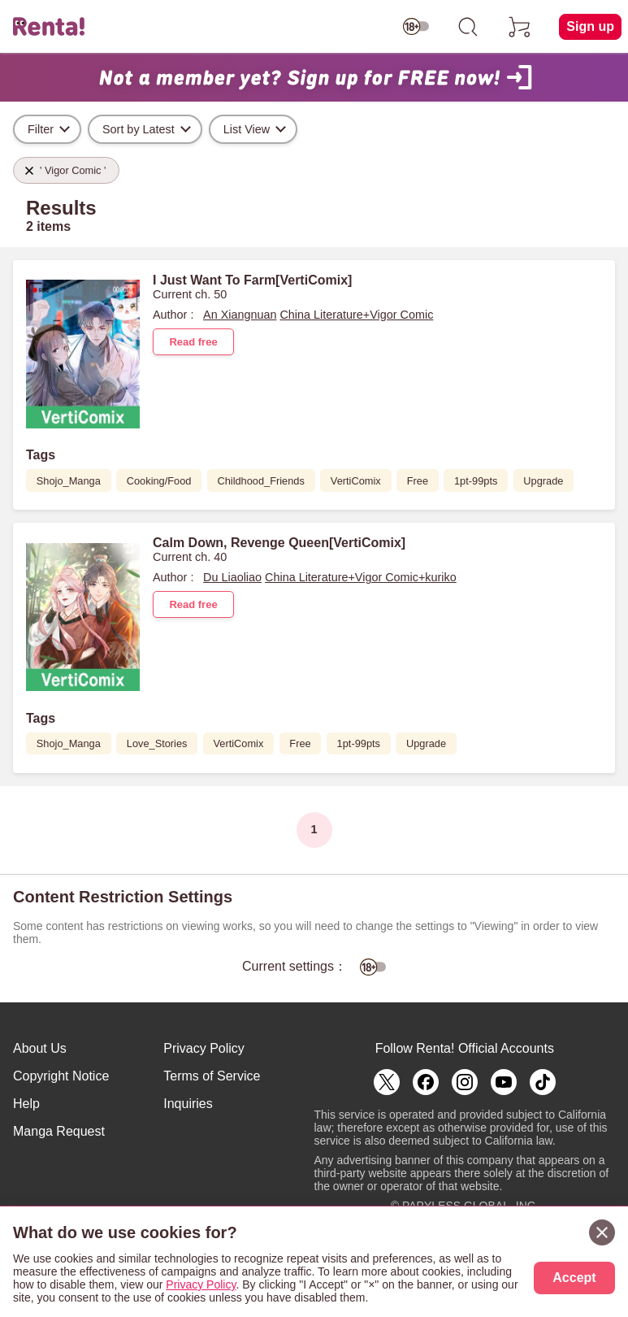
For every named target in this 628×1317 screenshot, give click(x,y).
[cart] (520, 27)
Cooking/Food (159, 481)
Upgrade (543, 481)
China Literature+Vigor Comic (356, 314)
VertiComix (356, 481)
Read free (193, 342)
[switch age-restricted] (416, 27)
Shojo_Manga (69, 481)
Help (26, 1104)
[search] (468, 27)
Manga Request (59, 1131)
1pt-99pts (475, 481)
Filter (41, 129)
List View (246, 129)
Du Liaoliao (232, 577)
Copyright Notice (61, 1076)
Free (417, 481)
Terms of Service (211, 1076)
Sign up (590, 26)
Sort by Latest (138, 129)
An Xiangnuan (239, 314)
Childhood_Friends (260, 481)
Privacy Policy (204, 1048)
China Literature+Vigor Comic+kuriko (361, 577)
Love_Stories (157, 743)
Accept (574, 1277)
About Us (40, 1048)
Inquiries (187, 1104)
